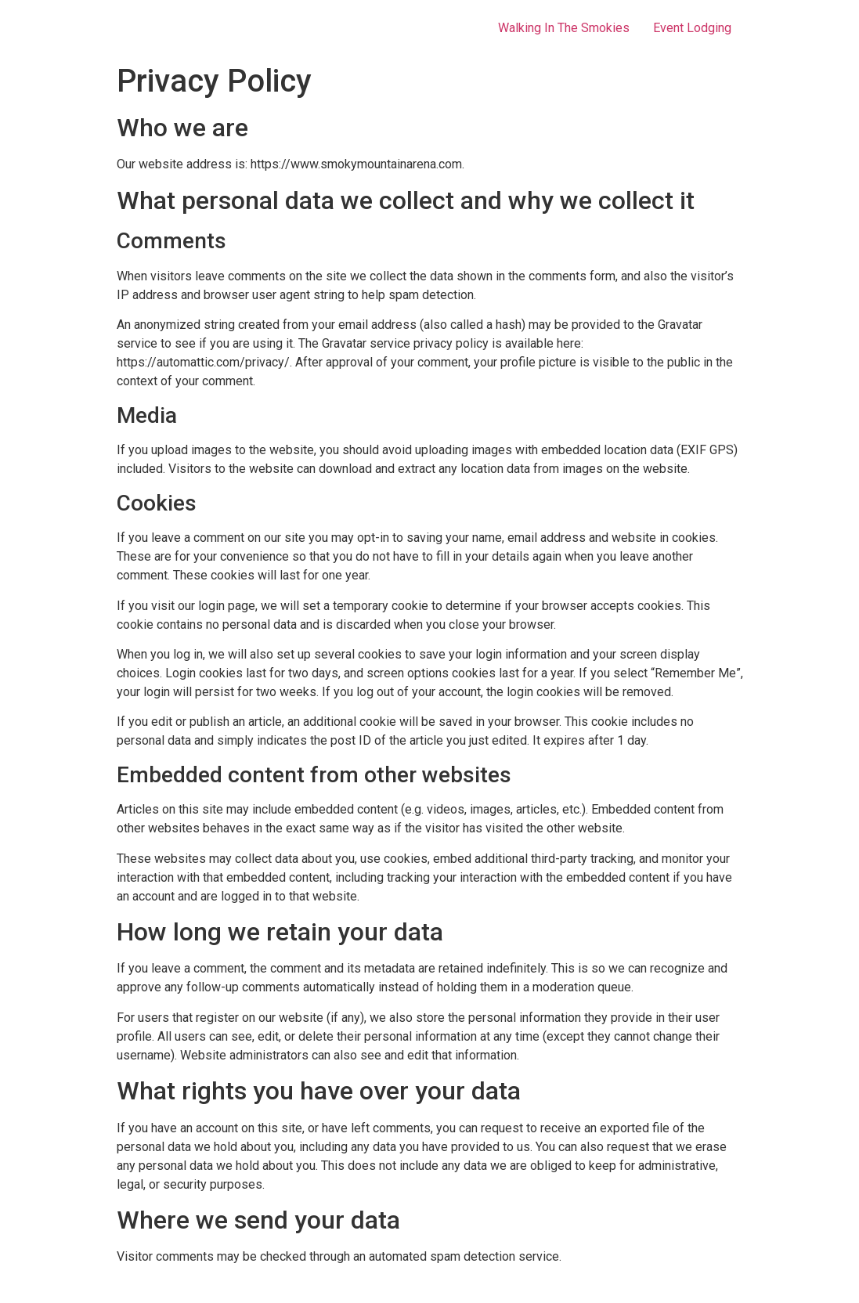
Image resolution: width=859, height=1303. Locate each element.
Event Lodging (692, 27)
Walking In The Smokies (564, 27)
